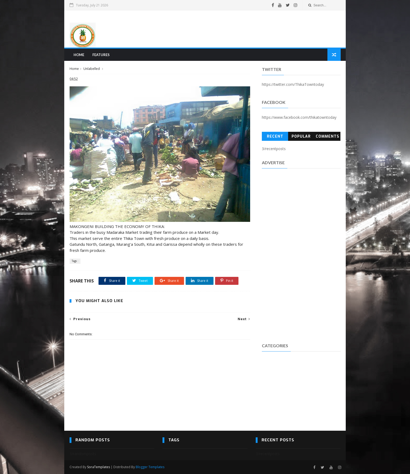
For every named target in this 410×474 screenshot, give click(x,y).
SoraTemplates (98, 467)
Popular (301, 136)
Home (79, 55)
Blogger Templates (150, 467)
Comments (327, 136)
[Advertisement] (243, 29)
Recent (275, 136)
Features (101, 55)
